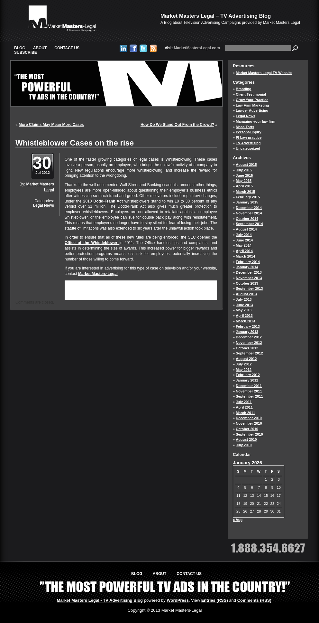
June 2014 (244, 240)
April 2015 (244, 186)
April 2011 (244, 407)
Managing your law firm (255, 121)
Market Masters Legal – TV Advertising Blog (215, 16)
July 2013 (244, 299)
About (40, 48)
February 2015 (248, 197)
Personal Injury (248, 132)
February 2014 (248, 262)
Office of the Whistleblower (92, 243)
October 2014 (247, 219)
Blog (19, 48)
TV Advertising (248, 143)
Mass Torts (245, 127)
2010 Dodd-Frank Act (103, 201)
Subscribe (25, 52)
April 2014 (244, 251)
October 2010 (247, 429)
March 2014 (245, 256)
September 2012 (249, 353)
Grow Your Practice (252, 100)
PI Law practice (248, 137)
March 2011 (245, 413)
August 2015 (246, 164)
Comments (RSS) (254, 600)
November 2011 (249, 391)
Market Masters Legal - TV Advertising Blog (100, 600)
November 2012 (249, 343)
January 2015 (247, 202)
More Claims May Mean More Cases (51, 124)
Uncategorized (248, 148)
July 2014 (244, 235)
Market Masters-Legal (98, 273)
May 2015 (243, 181)
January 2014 (247, 267)
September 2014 (249, 224)
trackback (75, 294)
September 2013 (249, 288)
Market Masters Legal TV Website (264, 73)
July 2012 (244, 364)
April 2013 (244, 315)
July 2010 (244, 445)
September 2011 (249, 396)
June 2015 (244, 175)
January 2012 (247, 380)
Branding (243, 89)
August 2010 (246, 439)
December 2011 (249, 386)
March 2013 (245, 321)
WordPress (177, 600)
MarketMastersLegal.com (192, 48)
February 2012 (248, 375)
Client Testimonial (251, 94)
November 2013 (249, 278)
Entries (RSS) (214, 600)
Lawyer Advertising (252, 110)
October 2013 (247, 283)
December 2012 (249, 337)
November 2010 (249, 423)
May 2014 (243, 245)
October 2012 (247, 348)
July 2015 (244, 170)
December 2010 (249, 418)
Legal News (43, 205)
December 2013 (249, 272)
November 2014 (249, 213)
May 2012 (243, 370)
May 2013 (243, 310)
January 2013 (247, 332)
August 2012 (246, 359)
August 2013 (246, 294)
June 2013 (244, 305)
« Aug (237, 520)
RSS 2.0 (137, 289)
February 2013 (248, 326)
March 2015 (245, 192)
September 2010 (249, 434)
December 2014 (249, 208)
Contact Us (66, 48)
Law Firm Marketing (252, 105)
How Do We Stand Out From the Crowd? (177, 124)
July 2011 (244, 402)
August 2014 (246, 229)
